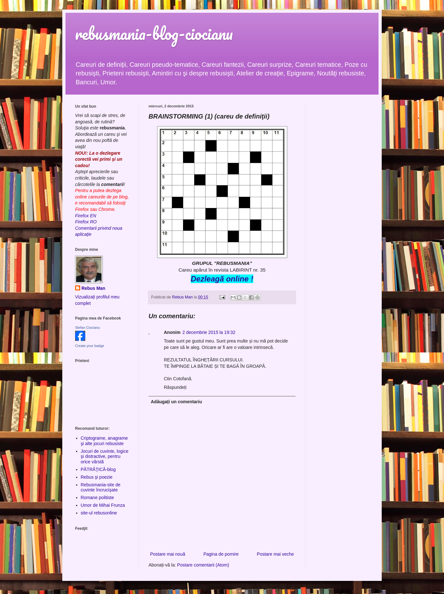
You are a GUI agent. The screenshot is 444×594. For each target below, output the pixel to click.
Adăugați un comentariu (176, 401)
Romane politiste (97, 497)
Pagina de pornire (221, 554)
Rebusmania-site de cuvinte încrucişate (101, 487)
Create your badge (89, 346)
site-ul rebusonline (99, 512)
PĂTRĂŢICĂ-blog (98, 469)
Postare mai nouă (167, 554)
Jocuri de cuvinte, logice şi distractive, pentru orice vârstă (104, 457)
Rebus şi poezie (97, 477)
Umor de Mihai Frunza (103, 505)
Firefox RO (86, 221)
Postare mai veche (275, 554)
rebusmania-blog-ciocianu (154, 33)
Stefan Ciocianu (87, 327)
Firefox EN (85, 215)
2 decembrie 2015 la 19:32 (208, 332)
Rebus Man (93, 288)
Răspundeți (175, 387)
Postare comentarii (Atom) (203, 564)
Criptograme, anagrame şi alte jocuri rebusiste (104, 441)
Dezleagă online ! (222, 278)
